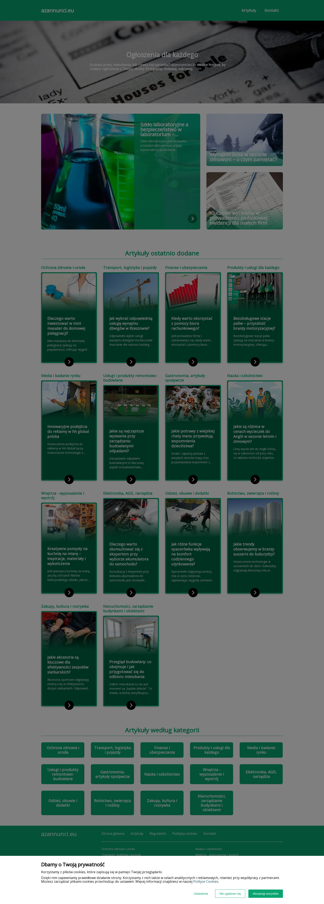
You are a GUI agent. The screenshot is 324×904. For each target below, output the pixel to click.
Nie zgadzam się (230, 893)
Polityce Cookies (205, 881)
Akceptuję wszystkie (266, 893)
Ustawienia (201, 893)
